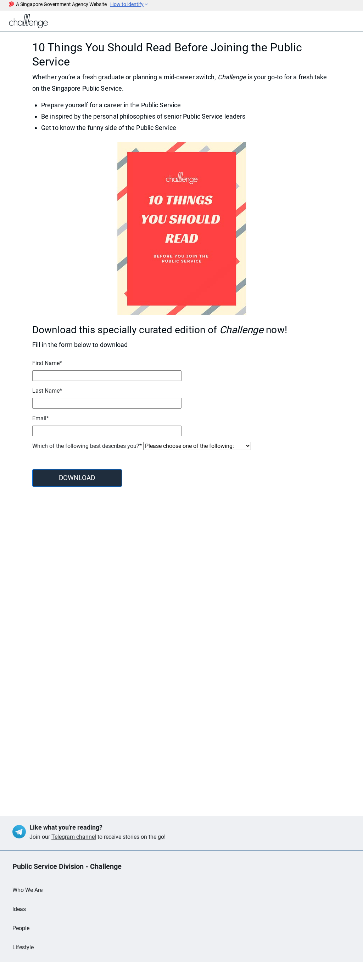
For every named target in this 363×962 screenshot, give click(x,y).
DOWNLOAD (77, 478)
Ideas (19, 909)
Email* (40, 418)
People (20, 928)
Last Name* (47, 390)
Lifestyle (23, 947)
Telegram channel (73, 836)
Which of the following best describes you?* (87, 446)
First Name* (47, 363)
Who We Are (27, 890)
